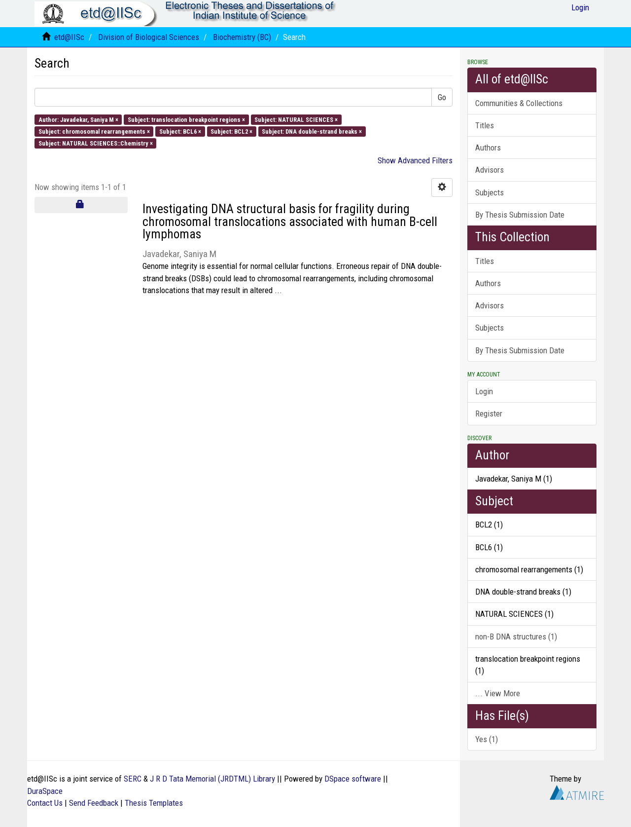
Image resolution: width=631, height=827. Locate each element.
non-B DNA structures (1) (516, 636)
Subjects (489, 192)
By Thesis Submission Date (519, 215)
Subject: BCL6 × (180, 131)
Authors (488, 147)
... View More (497, 693)
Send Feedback (93, 803)
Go (442, 97)
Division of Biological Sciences (148, 37)
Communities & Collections (518, 103)
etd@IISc (69, 37)
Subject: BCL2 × (231, 131)
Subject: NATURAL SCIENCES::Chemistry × (95, 143)
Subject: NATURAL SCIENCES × (296, 119)
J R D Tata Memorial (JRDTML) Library (212, 779)
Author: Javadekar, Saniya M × (78, 119)
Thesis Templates (154, 803)
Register (488, 413)
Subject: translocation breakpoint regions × (186, 119)
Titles (484, 125)
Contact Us (45, 803)
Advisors (489, 170)
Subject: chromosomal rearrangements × (94, 131)
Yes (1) (486, 739)
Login (484, 391)
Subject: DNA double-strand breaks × (312, 131)
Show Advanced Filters (415, 160)
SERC (132, 779)
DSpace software (352, 779)
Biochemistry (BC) (242, 37)
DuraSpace (45, 791)
